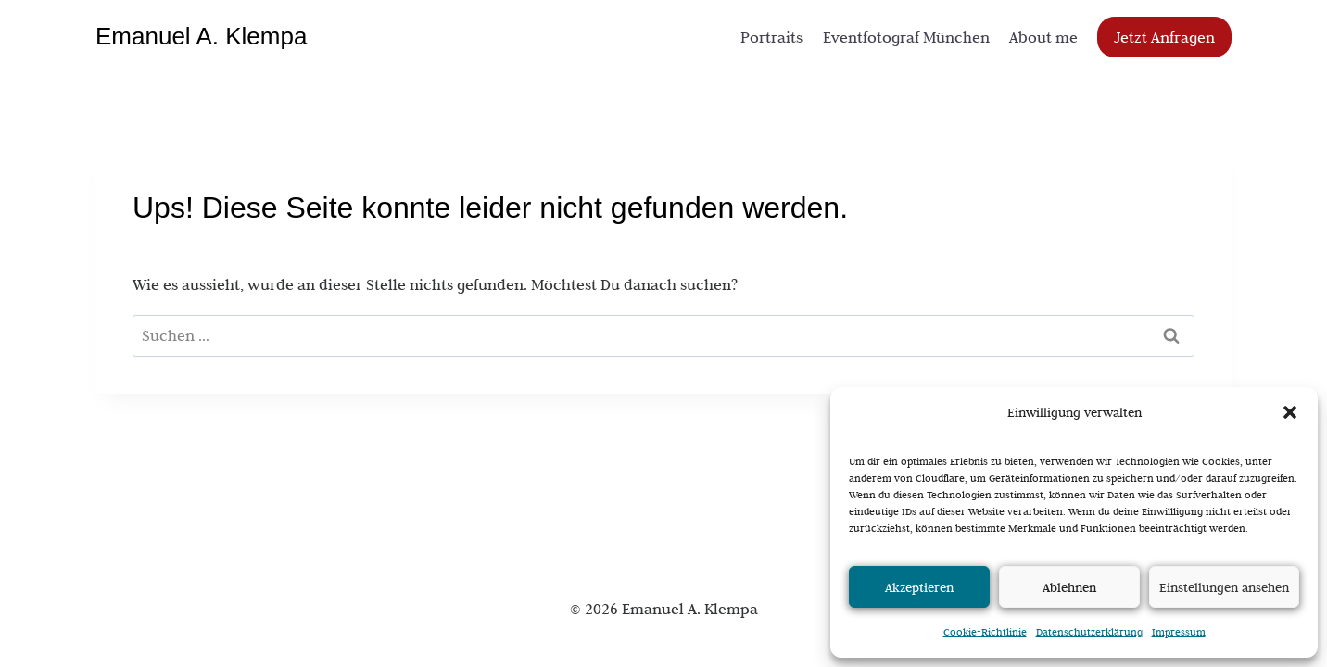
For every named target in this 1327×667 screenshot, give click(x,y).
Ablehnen (1069, 587)
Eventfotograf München (906, 37)
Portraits (771, 37)
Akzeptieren (919, 587)
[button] (1290, 412)
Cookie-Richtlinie (985, 631)
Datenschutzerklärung (1089, 631)
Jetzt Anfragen (1164, 37)
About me (1043, 37)
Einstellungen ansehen (1224, 587)
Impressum (1179, 631)
